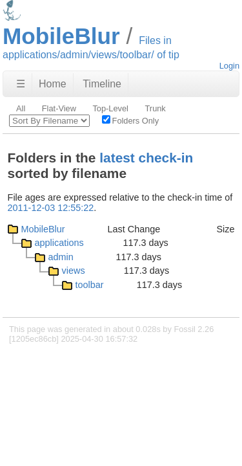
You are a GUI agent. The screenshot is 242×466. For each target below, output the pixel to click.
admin (61, 257)
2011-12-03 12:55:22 (51, 208)
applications (59, 243)
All (20, 108)
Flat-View (59, 108)
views (73, 270)
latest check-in (146, 157)
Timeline (102, 83)
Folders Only (130, 120)
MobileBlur (43, 229)
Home (52, 83)
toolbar (90, 285)
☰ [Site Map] (20, 83)
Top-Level (110, 108)
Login (229, 66)
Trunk (155, 108)
